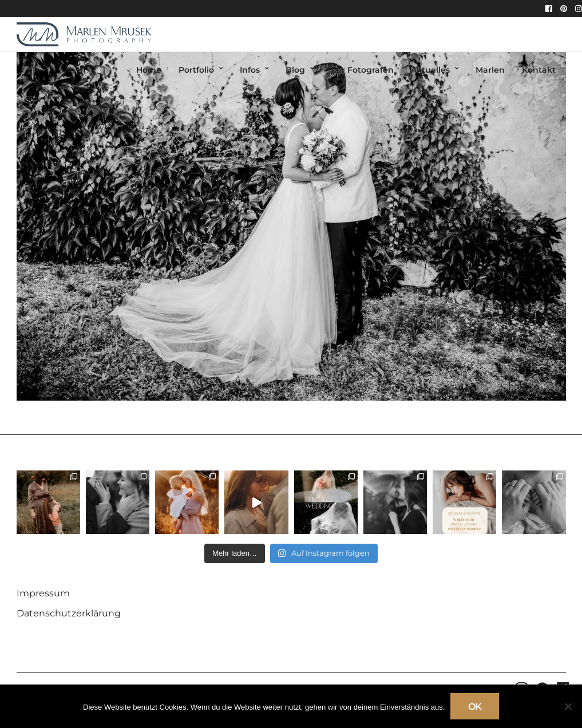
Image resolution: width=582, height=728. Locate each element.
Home (148, 70)
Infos (250, 70)
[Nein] (567, 706)
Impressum (43, 593)
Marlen (490, 70)
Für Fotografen (362, 70)
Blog (295, 70)
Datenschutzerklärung (69, 613)
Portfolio (196, 70)
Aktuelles (430, 70)
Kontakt (539, 70)
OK (474, 706)
